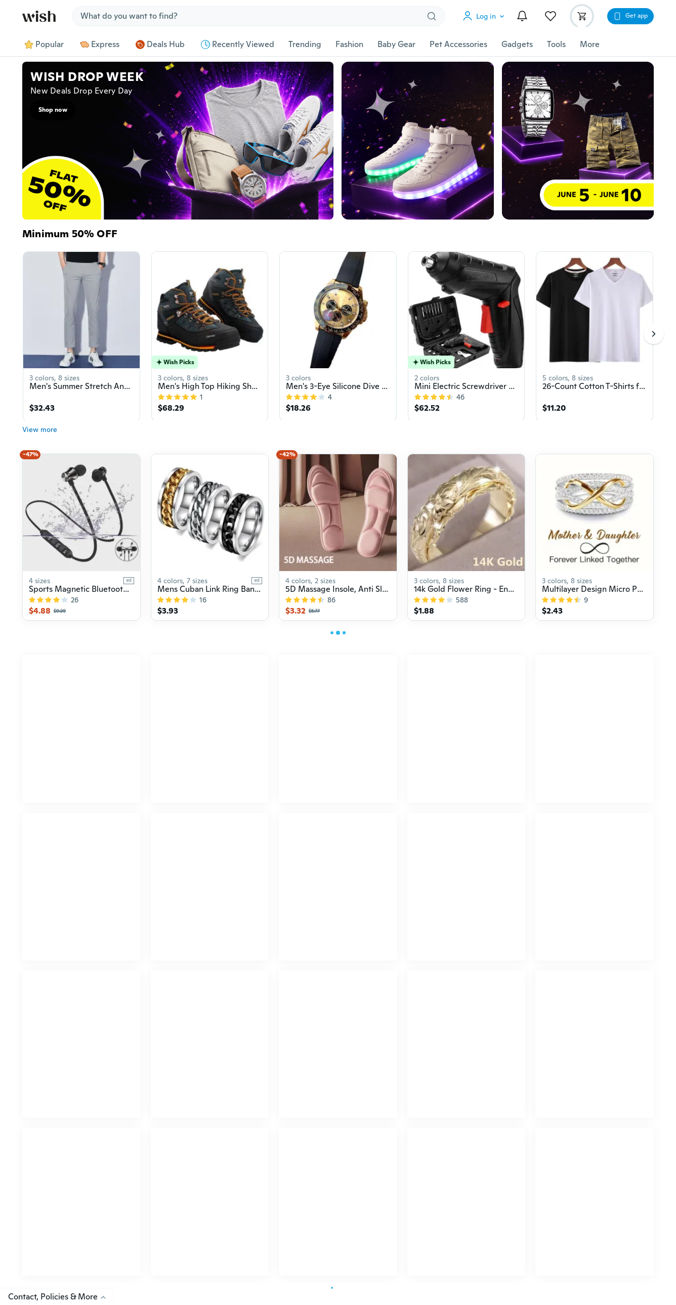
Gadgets (517, 44)
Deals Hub (160, 44)
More (590, 44)
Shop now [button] (52, 110)
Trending (304, 44)
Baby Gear (396, 44)
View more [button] (39, 434)
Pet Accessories (458, 44)
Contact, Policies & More (60, 1296)
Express (99, 44)
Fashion (349, 44)
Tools (556, 44)
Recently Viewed (237, 44)
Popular (44, 44)
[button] (486, 16)
